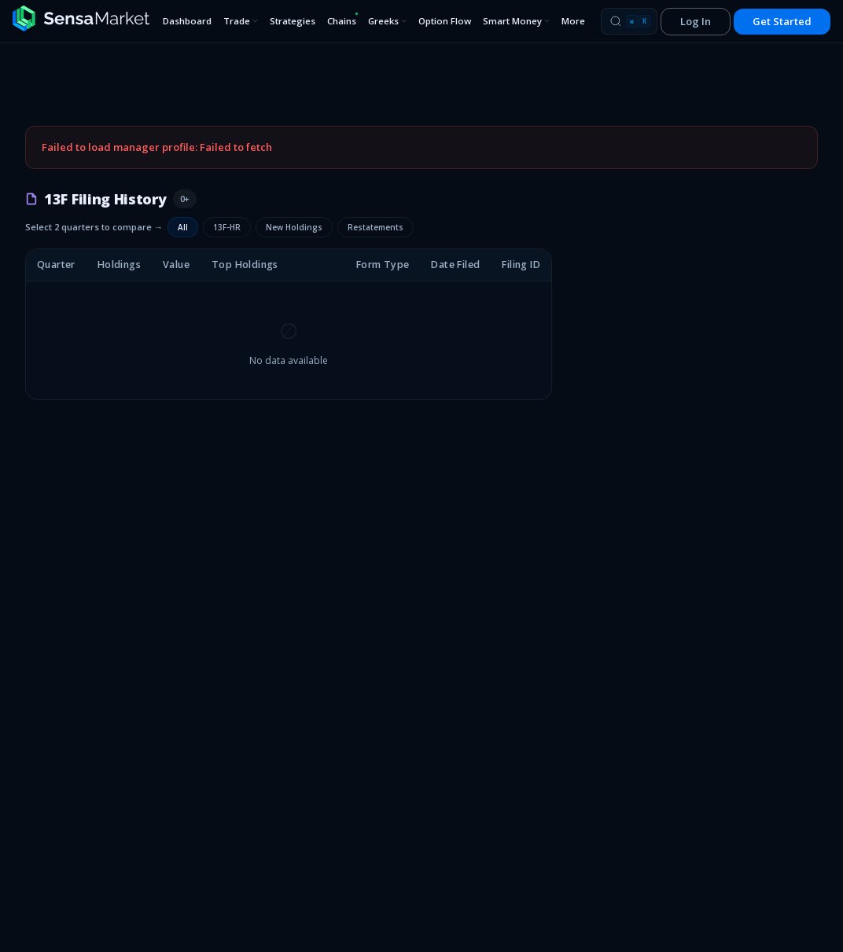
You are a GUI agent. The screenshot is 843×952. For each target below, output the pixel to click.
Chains (343, 19)
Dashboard (187, 21)
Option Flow (444, 21)
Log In (695, 21)
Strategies (292, 21)
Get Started (782, 21)
